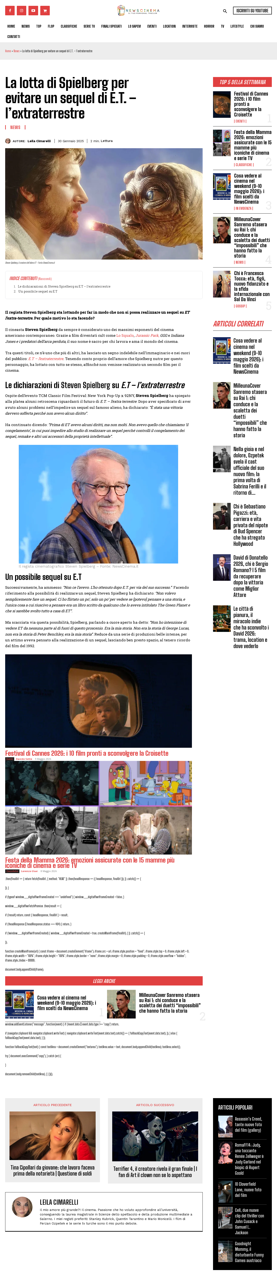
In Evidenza (243, 208)
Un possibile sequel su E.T (38, 291)
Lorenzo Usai (29, 871)
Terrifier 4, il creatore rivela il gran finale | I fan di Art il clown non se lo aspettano (155, 1172)
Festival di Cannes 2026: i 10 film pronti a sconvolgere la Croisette (86, 753)
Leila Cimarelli (39, 141)
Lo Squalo (125, 335)
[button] (225, 11)
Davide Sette (24, 758)
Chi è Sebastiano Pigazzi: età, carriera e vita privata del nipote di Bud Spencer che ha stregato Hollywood (250, 525)
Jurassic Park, (147, 335)
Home (8, 51)
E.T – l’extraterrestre (45, 358)
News (17, 51)
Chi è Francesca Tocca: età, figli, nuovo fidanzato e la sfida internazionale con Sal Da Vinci (252, 286)
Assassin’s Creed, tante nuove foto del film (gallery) (248, 1124)
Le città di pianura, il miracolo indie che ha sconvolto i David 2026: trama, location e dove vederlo (251, 627)
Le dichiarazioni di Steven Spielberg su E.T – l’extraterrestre (64, 286)
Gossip (240, 306)
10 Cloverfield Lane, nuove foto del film (248, 1189)
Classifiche (244, 165)
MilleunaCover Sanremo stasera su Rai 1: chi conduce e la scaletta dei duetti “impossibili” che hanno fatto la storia (252, 237)
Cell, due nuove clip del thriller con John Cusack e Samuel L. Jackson (249, 1221)
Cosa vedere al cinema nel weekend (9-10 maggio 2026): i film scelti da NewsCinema (249, 189)
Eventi (240, 121)
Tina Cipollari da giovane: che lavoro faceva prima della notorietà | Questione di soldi (53, 1171)
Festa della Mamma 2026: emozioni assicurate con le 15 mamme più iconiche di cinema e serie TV (253, 145)
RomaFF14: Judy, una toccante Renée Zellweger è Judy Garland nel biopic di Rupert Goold (249, 1159)
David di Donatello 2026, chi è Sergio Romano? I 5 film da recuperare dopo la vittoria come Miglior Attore (250, 576)
